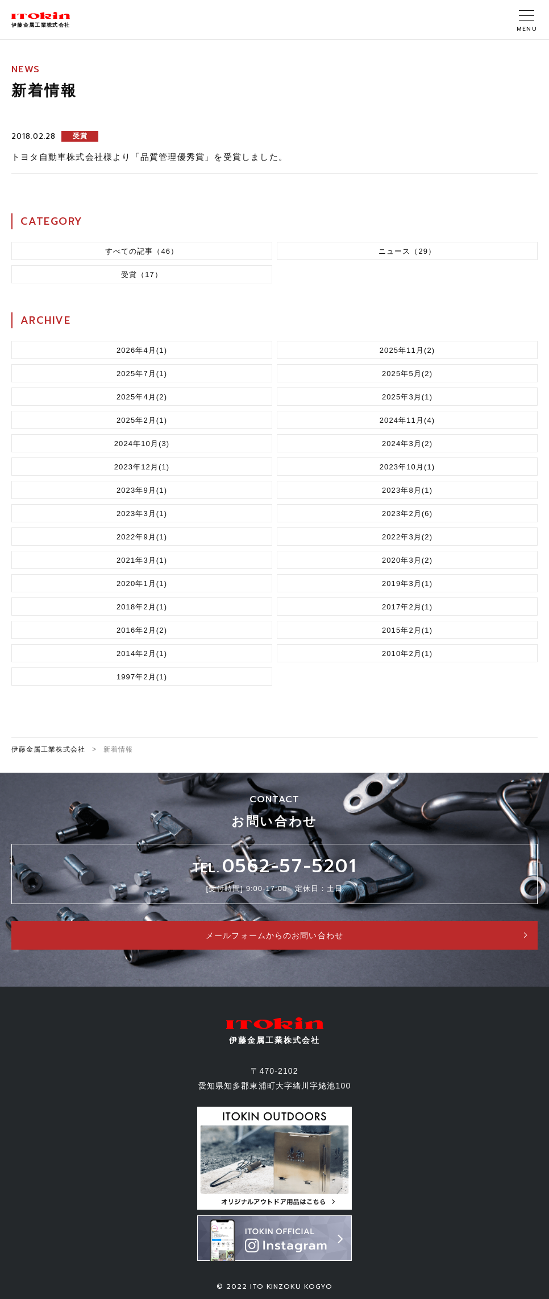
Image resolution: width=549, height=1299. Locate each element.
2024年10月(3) (142, 443)
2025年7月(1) (142, 373)
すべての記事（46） (142, 251)
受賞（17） (142, 274)
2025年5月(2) (407, 373)
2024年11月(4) (407, 420)
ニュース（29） (407, 251)
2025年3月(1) (407, 397)
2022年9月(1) (142, 537)
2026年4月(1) (142, 350)
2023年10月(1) (407, 467)
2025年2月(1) (142, 420)
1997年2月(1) (142, 677)
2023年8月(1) (407, 490)
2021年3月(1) (142, 560)
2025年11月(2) (407, 350)
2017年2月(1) (407, 607)
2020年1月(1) (142, 583)
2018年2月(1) (142, 607)
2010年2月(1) (407, 653)
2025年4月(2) (142, 397)
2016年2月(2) (142, 630)
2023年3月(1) (142, 513)
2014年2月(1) (142, 653)
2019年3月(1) (407, 583)
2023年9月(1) (142, 490)
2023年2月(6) (407, 513)
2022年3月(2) (407, 537)
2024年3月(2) (407, 443)
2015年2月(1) (407, 630)
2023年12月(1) (142, 467)
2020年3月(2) (407, 560)
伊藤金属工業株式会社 (48, 749)
